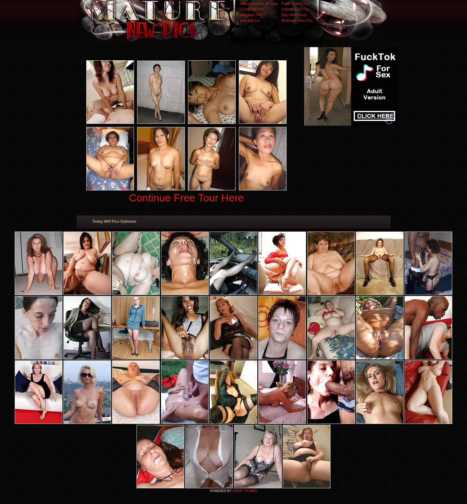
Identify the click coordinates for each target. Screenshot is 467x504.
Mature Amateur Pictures (259, 3)
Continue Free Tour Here (186, 198)
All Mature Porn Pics (297, 20)
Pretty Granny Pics (295, 3)
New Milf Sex (250, 20)
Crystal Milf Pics (252, 9)
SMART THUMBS (244, 491)
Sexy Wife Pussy (294, 15)
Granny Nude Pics (295, 9)
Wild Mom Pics (251, 15)
